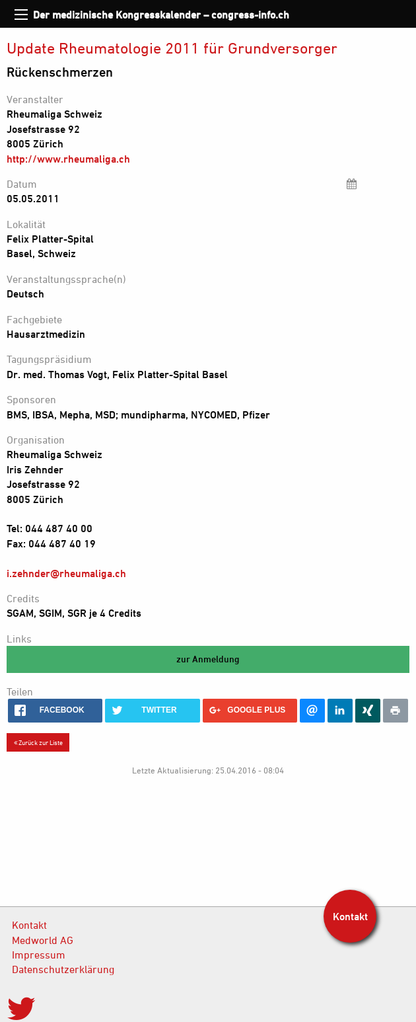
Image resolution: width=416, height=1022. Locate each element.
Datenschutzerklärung (63, 969)
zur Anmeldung (208, 658)
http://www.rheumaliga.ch (68, 159)
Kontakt (29, 925)
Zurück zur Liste (38, 742)
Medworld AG (42, 940)
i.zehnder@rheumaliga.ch (66, 573)
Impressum (38, 955)
